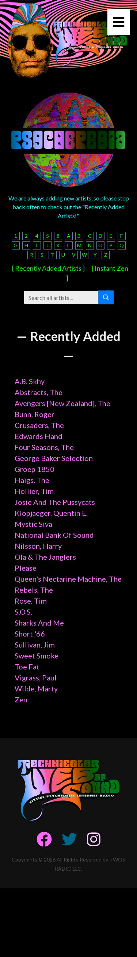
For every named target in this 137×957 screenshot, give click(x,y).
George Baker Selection (54, 458)
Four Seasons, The (44, 447)
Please (26, 567)
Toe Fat (27, 666)
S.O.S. (23, 611)
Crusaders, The (39, 425)
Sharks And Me (39, 622)
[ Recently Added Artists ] (48, 268)
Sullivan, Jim (35, 644)
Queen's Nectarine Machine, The (68, 578)
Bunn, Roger (34, 414)
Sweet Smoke (36, 655)
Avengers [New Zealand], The (62, 403)
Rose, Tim (31, 600)
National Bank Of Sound (54, 534)
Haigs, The (32, 480)
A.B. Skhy (30, 381)
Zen (21, 699)
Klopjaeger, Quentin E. (51, 512)
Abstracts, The (38, 392)
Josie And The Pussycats (55, 502)
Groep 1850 (34, 469)
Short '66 (30, 633)
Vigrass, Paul (36, 677)
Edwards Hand (38, 436)
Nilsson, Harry (38, 545)
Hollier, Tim (34, 491)
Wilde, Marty (36, 688)
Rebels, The (34, 589)
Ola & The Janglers (45, 556)
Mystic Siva (33, 523)
